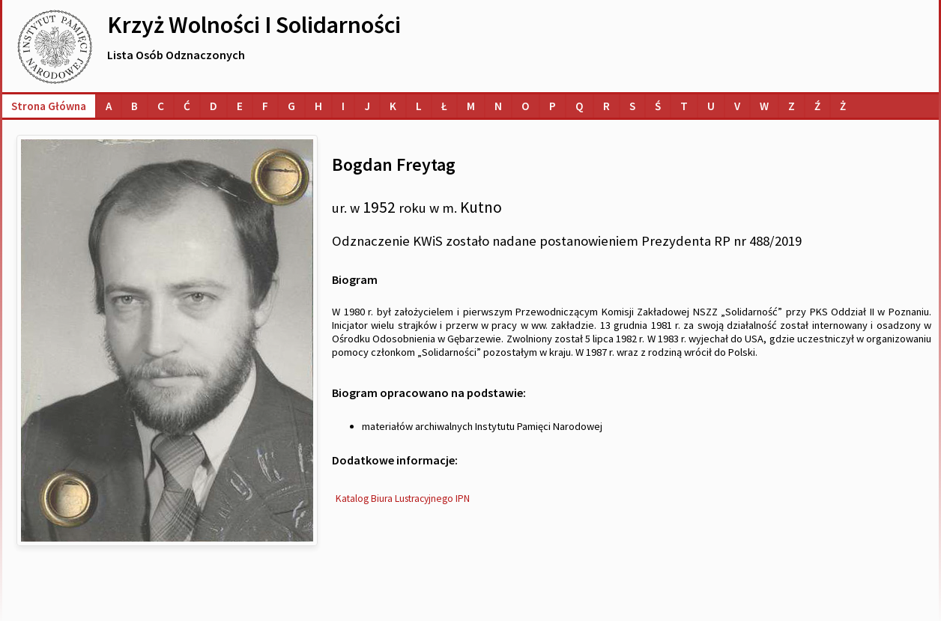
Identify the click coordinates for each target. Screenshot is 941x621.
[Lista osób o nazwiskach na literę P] (552, 106)
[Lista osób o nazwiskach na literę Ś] (658, 106)
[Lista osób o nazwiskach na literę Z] (791, 106)
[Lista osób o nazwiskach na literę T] (684, 106)
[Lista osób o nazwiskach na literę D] (213, 106)
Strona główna (48, 106)
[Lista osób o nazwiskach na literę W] (764, 106)
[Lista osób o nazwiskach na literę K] (393, 106)
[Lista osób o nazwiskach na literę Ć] (187, 106)
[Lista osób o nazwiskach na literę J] (367, 106)
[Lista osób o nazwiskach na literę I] (343, 106)
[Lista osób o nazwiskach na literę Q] (579, 106)
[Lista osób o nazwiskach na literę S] (632, 106)
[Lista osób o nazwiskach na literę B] (134, 106)
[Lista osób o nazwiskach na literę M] (471, 106)
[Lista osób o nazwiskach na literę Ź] (817, 106)
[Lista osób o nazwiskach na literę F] (265, 106)
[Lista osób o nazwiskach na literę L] (419, 106)
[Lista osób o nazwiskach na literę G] (291, 106)
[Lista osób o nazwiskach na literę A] (109, 106)
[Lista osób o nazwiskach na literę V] (737, 106)
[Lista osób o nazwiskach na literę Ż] (843, 106)
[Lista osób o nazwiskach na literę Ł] (444, 106)
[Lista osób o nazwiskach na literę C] (160, 106)
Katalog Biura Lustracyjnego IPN (403, 498)
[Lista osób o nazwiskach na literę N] (498, 106)
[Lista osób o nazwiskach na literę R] (606, 106)
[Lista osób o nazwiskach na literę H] (318, 106)
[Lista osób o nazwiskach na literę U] (711, 106)
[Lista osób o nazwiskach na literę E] (240, 106)
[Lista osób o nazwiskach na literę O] (525, 106)
